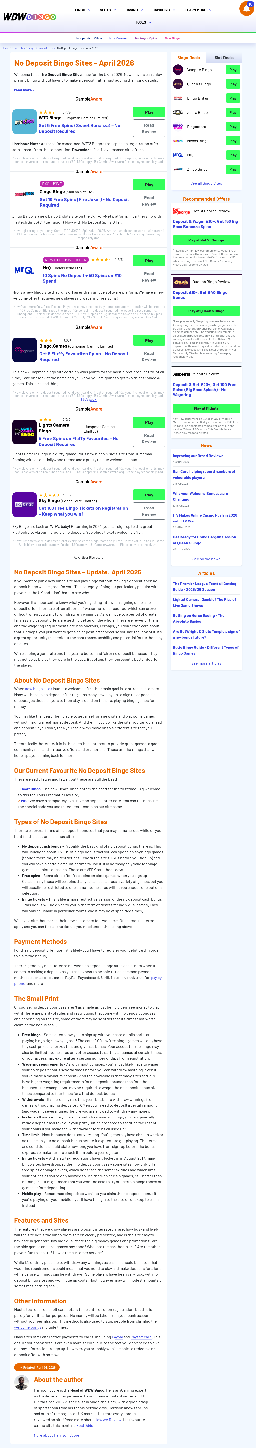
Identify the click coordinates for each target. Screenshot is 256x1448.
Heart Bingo (30, 789)
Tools (144, 22)
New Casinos (118, 38)
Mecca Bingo (198, 140)
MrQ (24, 800)
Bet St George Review (211, 210)
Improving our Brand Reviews (198, 458)
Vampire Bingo (199, 69)
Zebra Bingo (197, 112)
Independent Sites (89, 38)
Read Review (149, 128)
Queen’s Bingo (199, 83)
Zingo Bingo (197, 169)
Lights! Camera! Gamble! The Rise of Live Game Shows (204, 602)
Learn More (199, 10)
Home (5, 48)
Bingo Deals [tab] (188, 57)
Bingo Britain (198, 98)
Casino (136, 10)
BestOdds (84, 1425)
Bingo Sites (18, 48)
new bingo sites (38, 688)
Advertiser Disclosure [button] (88, 557)
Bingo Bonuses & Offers (41, 48)
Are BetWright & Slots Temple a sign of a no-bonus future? (206, 634)
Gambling (165, 10)
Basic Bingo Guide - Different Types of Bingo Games (206, 650)
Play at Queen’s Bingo (206, 310)
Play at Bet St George (206, 240)
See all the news (206, 558)
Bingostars (196, 126)
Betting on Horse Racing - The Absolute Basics (199, 618)
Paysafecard (141, 1336)
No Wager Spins (146, 38)
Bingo (84, 10)
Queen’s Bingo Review (211, 281)
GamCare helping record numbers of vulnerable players (204, 477)
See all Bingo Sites (206, 183)
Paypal (117, 1336)
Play (149, 112)
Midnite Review (206, 373)
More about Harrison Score (56, 1435)
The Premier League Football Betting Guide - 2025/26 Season (204, 586)
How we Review (108, 1419)
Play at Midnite (206, 408)
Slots (109, 10)
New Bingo (172, 38)
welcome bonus (27, 1327)
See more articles (206, 663)
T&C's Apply (89, 399)
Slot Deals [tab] (224, 57)
